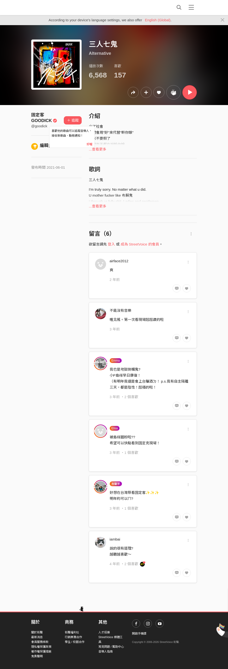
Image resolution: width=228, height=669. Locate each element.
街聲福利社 (72, 632)
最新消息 (37, 637)
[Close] (222, 20)
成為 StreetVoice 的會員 (140, 244)
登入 (111, 244)
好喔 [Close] (89, 144)
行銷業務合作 (73, 637)
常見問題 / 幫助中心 (111, 646)
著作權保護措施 (41, 651)
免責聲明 (37, 656)
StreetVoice (51, 7)
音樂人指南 (105, 651)
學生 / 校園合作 (74, 642)
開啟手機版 (139, 633)
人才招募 (104, 632)
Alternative (100, 53)
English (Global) (158, 20)
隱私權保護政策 (41, 646)
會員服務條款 (39, 642)
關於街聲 (37, 632)
